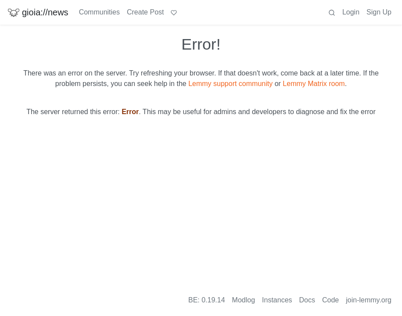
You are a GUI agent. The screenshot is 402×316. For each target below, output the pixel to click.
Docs (307, 300)
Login (350, 12)
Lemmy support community (230, 83)
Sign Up (378, 12)
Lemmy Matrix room (314, 83)
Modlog (243, 300)
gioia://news (37, 12)
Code (330, 300)
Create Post (145, 12)
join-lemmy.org (368, 300)
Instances (277, 300)
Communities (99, 12)
